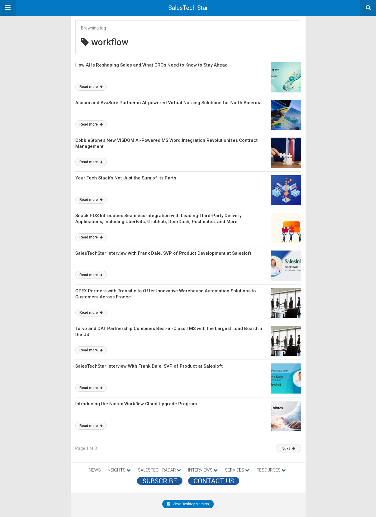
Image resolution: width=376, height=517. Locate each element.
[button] (8, 8)
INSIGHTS (119, 470)
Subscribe (159, 481)
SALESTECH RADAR (159, 470)
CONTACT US (214, 481)
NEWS (95, 470)
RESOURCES (271, 470)
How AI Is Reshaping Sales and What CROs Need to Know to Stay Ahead (151, 65)
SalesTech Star (188, 7)
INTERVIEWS (203, 470)
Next (288, 448)
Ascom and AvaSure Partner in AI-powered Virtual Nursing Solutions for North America (168, 102)
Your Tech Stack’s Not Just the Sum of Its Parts (125, 178)
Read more (91, 87)
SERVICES (237, 470)
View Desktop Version (188, 504)
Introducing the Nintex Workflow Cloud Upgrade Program (136, 403)
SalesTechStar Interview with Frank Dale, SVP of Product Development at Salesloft (163, 253)
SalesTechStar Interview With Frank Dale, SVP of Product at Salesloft (149, 366)
